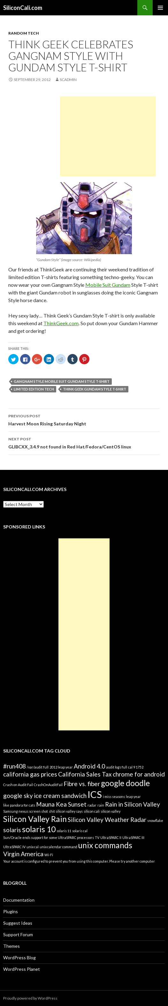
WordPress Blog (19, 957)
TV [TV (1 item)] (97, 837)
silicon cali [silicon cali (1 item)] (92, 811)
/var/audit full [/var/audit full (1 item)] (38, 767)
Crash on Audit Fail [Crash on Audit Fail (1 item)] (18, 785)
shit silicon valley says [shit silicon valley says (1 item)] (66, 811)
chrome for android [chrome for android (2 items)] (139, 774)
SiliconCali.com (22, 7)
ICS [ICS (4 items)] (95, 794)
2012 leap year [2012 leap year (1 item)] (61, 767)
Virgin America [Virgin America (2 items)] (23, 853)
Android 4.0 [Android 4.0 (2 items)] (89, 766)
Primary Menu (160, 7)
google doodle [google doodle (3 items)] (125, 783)
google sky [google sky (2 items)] (18, 795)
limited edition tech (34, 389)
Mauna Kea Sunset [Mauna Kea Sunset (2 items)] (61, 804)
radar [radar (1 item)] (92, 805)
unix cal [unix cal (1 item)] (33, 847)
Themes (11, 946)
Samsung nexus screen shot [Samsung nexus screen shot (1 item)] (25, 811)
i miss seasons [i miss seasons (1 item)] (114, 796)
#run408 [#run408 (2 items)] (14, 766)
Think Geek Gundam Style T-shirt (94, 389)
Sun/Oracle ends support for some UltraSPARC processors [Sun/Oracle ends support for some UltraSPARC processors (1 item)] (48, 837)
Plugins (10, 911)
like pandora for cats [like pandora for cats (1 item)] (19, 805)
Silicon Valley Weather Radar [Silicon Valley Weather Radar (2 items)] (107, 819)
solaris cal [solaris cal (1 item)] (80, 831)
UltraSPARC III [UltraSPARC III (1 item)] (133, 837)
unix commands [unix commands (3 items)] (105, 845)
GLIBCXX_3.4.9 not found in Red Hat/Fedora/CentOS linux (84, 442)
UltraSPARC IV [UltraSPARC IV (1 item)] (14, 847)
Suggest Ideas (17, 923)
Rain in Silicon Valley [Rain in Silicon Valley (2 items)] (132, 804)
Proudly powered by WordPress (30, 998)
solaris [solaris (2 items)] (12, 829)
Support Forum (18, 934)
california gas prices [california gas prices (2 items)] (30, 774)
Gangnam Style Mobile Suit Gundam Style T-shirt (62, 381)
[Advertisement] (108, 136)
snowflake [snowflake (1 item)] (155, 820)
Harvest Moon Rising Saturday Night (84, 419)
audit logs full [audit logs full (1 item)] (116, 767)
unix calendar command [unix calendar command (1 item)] (58, 847)
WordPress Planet (21, 969)
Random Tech (23, 33)
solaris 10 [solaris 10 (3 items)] (39, 829)
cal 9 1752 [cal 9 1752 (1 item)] (135, 767)
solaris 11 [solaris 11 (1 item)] (64, 831)
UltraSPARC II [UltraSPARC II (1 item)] (110, 837)
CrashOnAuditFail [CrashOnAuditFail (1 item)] (48, 785)
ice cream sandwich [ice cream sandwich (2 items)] (60, 795)
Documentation (18, 900)
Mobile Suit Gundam (107, 285)
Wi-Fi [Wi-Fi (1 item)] (48, 855)
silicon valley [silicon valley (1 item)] (110, 811)
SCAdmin (68, 79)
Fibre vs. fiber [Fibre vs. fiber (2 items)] (82, 783)
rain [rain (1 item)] (100, 805)
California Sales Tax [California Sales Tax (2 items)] (85, 774)
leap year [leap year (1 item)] (133, 796)
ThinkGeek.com (61, 323)
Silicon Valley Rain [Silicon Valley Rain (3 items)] (35, 819)
